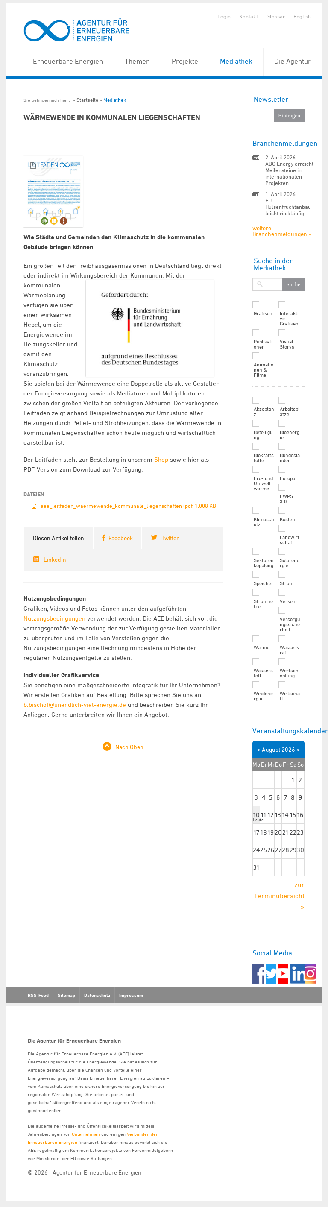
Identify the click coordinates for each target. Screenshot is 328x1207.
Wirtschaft (290, 696)
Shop (161, 459)
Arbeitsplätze (289, 412)
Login (224, 16)
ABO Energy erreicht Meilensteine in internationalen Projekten (289, 173)
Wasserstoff (263, 673)
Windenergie (263, 696)
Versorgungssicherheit (290, 624)
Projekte (185, 61)
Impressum (131, 995)
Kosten (287, 519)
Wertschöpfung (289, 673)
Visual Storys (287, 344)
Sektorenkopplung (264, 563)
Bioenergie (289, 435)
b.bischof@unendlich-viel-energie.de (74, 704)
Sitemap (66, 995)
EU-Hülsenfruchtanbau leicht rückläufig (288, 207)
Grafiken (263, 313)
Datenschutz (97, 995)
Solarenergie (289, 563)
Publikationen (263, 344)
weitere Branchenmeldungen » (281, 230)
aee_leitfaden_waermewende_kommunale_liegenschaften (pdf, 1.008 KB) (129, 505)
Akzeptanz (264, 412)
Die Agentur (292, 61)
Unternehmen (86, 1134)
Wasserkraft (289, 650)
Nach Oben (129, 746)
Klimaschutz (264, 522)
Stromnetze (263, 604)
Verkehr (289, 601)
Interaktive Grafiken (289, 318)
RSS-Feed (38, 995)
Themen (137, 61)
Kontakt (248, 16)
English (302, 16)
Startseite (87, 100)
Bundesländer (290, 458)
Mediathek (236, 61)
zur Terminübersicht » (279, 895)
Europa (287, 478)
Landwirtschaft (289, 540)
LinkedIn (55, 559)
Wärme (261, 647)
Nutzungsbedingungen (54, 618)
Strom (286, 583)
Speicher (263, 583)
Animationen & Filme (263, 370)
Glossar (275, 16)
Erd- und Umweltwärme (263, 483)
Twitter (170, 538)
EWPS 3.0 (286, 499)
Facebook (120, 538)
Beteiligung (263, 435)
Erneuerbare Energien (68, 61)
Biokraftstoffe (264, 458)
